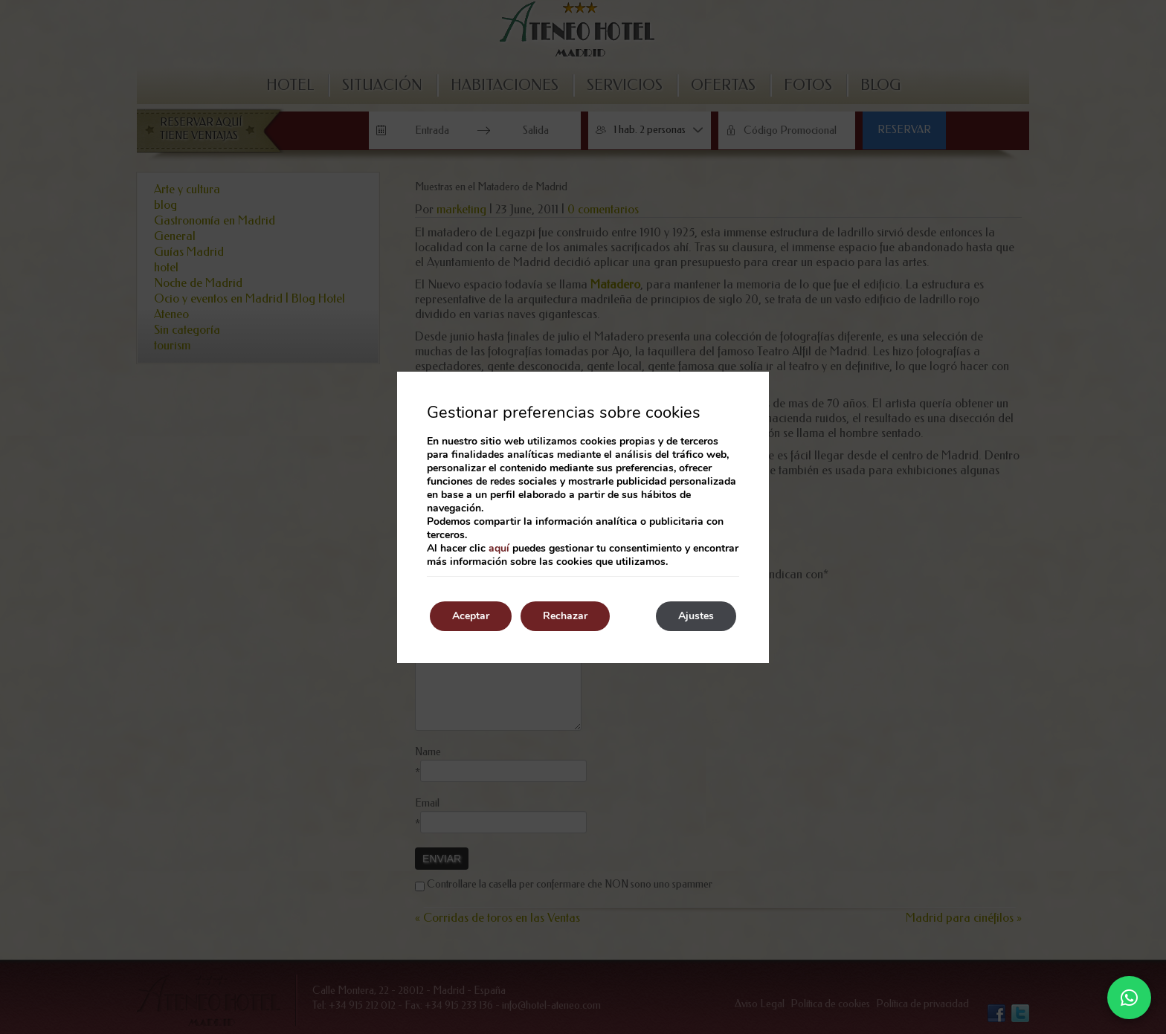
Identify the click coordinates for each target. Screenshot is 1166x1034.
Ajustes (696, 616)
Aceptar (470, 616)
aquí (499, 548)
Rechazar (565, 616)
